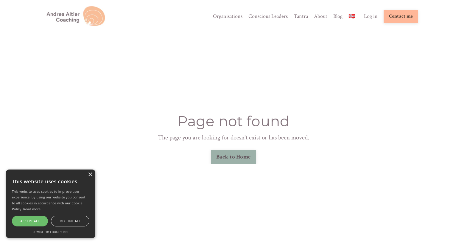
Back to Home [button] (233, 157)
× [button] (90, 174)
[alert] (50, 204)
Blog (338, 16)
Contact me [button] (401, 16)
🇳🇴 (351, 16)
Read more (32, 209)
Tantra (301, 16)
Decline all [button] (70, 221)
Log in (371, 16)
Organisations (227, 16)
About (320, 16)
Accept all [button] (30, 221)
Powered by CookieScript (51, 232)
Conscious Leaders (268, 16)
